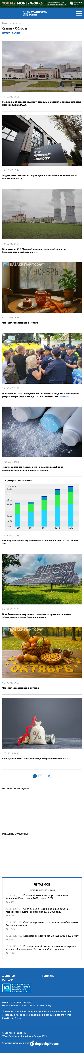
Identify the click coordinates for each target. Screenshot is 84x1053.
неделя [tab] (43, 889)
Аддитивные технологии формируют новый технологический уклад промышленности (42, 148)
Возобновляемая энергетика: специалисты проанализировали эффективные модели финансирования (42, 587)
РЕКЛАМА (7, 979)
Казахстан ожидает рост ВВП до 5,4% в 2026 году (42, 937)
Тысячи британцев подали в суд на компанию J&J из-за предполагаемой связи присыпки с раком (42, 440)
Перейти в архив (11, 33)
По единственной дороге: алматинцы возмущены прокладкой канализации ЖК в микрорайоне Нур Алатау (42, 949)
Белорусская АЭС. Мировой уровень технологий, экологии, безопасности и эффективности (42, 222)
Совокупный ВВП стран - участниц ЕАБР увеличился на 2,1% (42, 730)
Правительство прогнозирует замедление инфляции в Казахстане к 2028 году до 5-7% (42, 899)
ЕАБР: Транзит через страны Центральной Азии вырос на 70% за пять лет (42, 513)
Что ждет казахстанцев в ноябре (42, 294)
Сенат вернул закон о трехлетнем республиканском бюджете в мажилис (42, 925)
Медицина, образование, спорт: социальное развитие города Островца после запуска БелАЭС (42, 74)
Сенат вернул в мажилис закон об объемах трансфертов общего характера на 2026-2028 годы (42, 912)
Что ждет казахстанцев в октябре (42, 659)
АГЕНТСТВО (8, 975)
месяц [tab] (51, 889)
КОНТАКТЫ (48, 975)
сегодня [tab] (33, 889)
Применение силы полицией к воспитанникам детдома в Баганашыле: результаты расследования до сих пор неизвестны (42, 366)
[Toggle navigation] (79, 13)
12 (49, 776)
